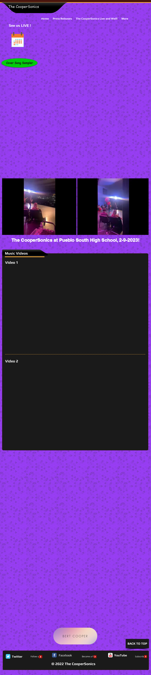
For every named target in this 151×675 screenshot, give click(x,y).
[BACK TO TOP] (137, 643)
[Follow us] (35, 656)
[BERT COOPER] (75, 636)
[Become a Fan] (89, 656)
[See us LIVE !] (17, 39)
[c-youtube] (110, 655)
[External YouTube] (76, 309)
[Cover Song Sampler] (19, 63)
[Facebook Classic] (54, 655)
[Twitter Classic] (8, 656)
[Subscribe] (140, 656)
